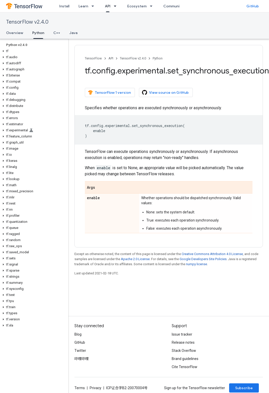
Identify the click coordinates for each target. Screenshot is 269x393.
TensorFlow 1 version (109, 92)
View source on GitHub (165, 92)
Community (173, 6)
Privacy (95, 388)
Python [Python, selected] (38, 32)
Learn (83, 6)
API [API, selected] (107, 6)
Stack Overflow (184, 351)
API (110, 58)
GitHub (252, 6)
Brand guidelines (185, 359)
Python (158, 58)
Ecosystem (137, 6)
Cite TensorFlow (184, 367)
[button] (33, 51)
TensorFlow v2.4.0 (27, 22)
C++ (56, 32)
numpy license (196, 264)
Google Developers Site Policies (203, 259)
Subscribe (244, 388)
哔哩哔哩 (81, 359)
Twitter (80, 351)
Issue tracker (182, 334)
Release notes (183, 342)
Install (64, 6)
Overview (14, 32)
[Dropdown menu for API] (116, 6)
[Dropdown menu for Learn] (94, 6)
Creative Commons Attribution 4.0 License (212, 254)
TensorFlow (93, 58)
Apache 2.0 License (135, 259)
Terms (79, 388)
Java (73, 32)
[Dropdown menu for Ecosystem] (153, 6)
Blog (78, 334)
